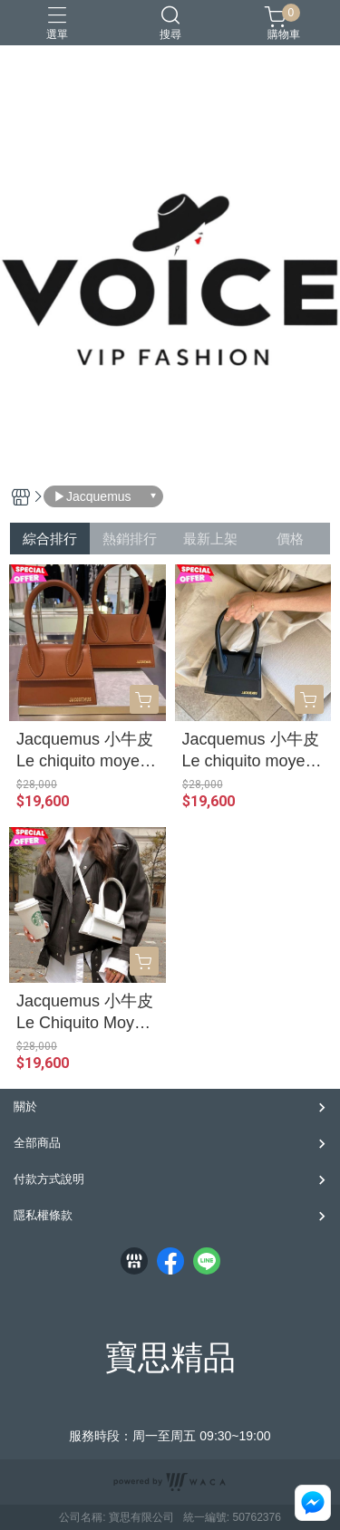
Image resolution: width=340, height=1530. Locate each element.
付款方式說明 (49, 1179)
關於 (25, 1106)
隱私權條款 (43, 1215)
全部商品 (37, 1143)
